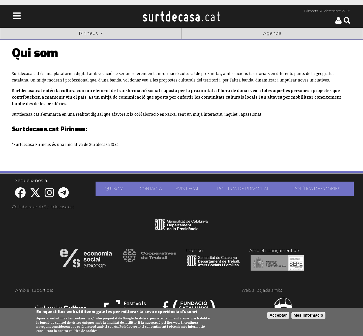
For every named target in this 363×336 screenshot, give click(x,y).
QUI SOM (114, 188)
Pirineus (91, 33)
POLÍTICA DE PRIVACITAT (243, 188)
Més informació (308, 315)
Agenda (272, 33)
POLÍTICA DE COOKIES (316, 188)
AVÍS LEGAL (187, 188)
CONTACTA (151, 188)
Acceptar (278, 315)
